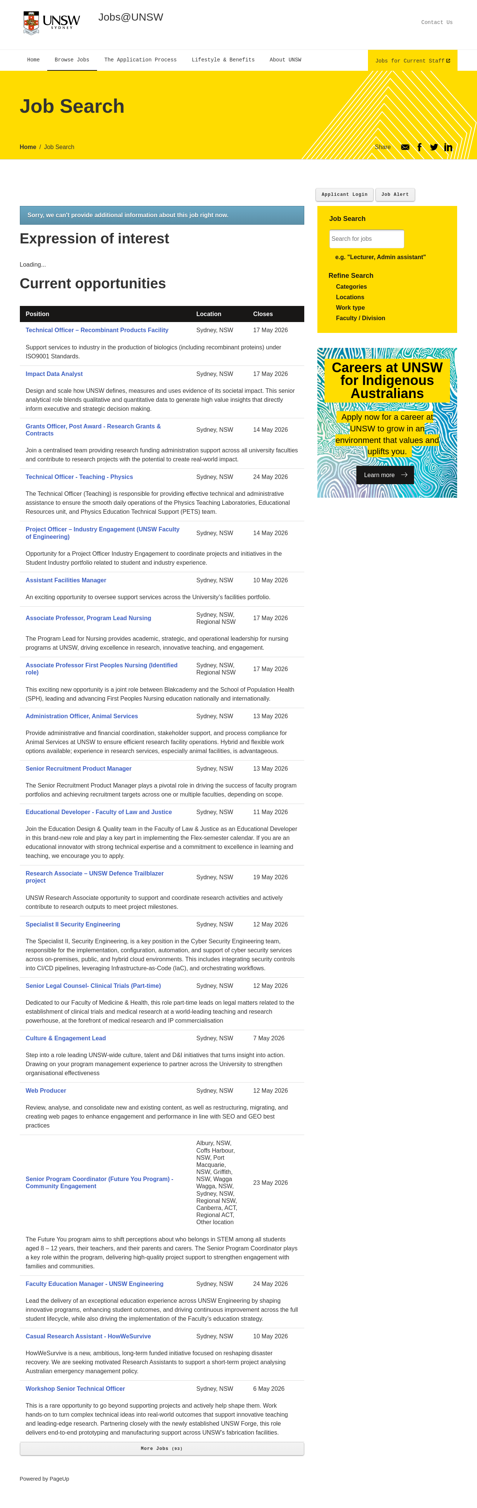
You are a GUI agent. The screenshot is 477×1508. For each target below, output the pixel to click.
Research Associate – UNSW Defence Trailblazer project (95, 877)
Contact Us (437, 22)
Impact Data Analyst (54, 374)
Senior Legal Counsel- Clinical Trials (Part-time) (93, 986)
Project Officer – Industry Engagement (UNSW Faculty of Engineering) (103, 533)
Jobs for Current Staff (410, 60)
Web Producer (46, 1090)
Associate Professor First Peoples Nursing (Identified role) (102, 669)
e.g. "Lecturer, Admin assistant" (380, 257)
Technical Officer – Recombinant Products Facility (97, 330)
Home (28, 147)
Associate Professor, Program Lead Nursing (88, 618)
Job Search (59, 147)
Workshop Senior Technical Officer (75, 1389)
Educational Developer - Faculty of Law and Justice (99, 812)
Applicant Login (344, 194)
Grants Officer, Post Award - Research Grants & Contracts (93, 430)
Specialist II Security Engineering (73, 924)
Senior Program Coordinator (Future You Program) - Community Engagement (99, 1182)
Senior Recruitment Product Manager (79, 768)
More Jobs (162, 1448)
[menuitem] (34, 60)
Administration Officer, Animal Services (82, 716)
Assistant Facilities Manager (66, 580)
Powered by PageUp (44, 1479)
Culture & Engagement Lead (66, 1038)
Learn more (379, 475)
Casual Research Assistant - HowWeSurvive (88, 1336)
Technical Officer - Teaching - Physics (79, 477)
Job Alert (395, 194)
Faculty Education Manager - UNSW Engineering (95, 1284)
